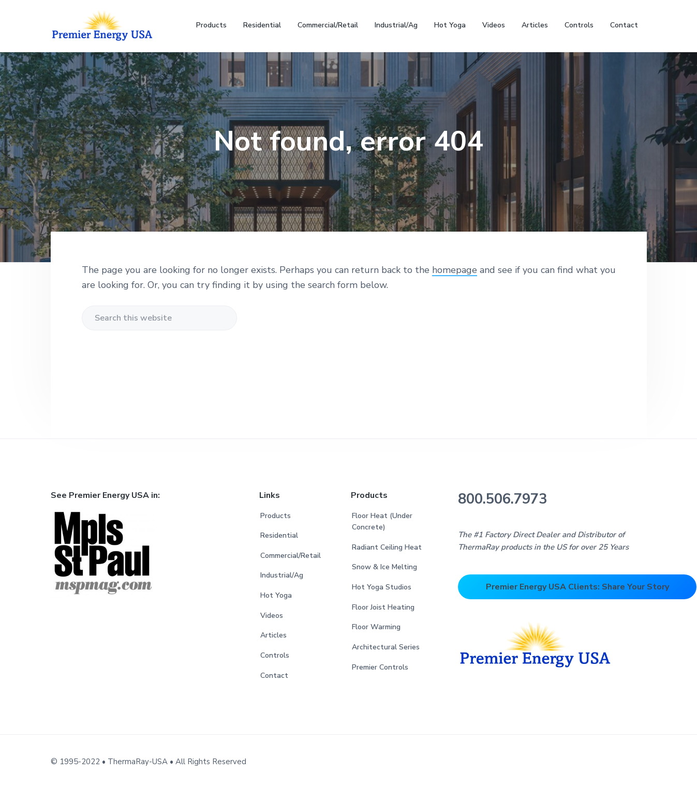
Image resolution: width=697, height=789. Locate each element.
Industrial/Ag (281, 575)
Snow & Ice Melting (384, 567)
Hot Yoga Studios (381, 587)
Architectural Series (386, 647)
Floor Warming (376, 627)
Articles (273, 635)
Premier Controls (380, 667)
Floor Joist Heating (383, 607)
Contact (274, 675)
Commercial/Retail (290, 555)
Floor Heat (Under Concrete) (382, 522)
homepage (454, 270)
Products (275, 516)
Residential (279, 535)
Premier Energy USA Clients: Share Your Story (577, 587)
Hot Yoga (276, 595)
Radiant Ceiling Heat (387, 547)
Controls (274, 655)
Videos (271, 615)
